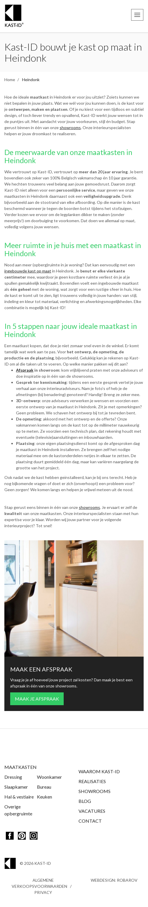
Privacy (43, 892)
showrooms (70, 127)
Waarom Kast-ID (99, 771)
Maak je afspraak (37, 698)
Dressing (13, 777)
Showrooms (94, 791)
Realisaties (92, 781)
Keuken (44, 796)
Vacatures (92, 811)
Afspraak (24, 370)
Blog (85, 801)
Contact (90, 821)
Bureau (44, 787)
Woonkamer (49, 777)
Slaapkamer (16, 787)
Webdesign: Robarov (114, 880)
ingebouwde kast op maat (27, 270)
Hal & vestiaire (19, 796)
